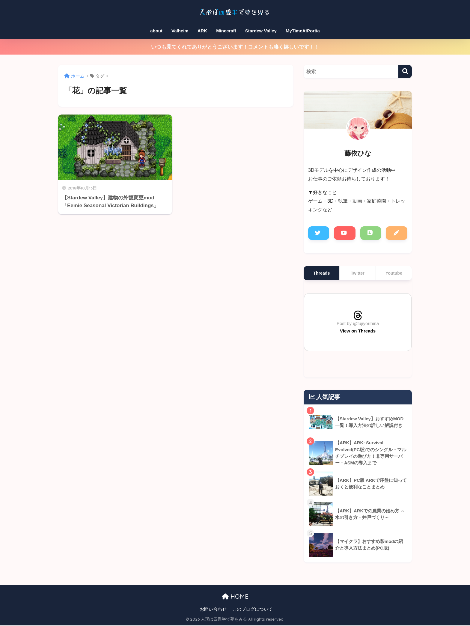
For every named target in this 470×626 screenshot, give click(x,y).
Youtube (393, 273)
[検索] (405, 71)
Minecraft (226, 30)
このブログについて (252, 609)
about (156, 30)
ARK (202, 30)
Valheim (180, 30)
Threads (321, 273)
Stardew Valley (261, 30)
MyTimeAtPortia (303, 30)
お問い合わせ (213, 609)
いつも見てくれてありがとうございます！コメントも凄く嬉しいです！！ (235, 47)
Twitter (357, 273)
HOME (235, 597)
